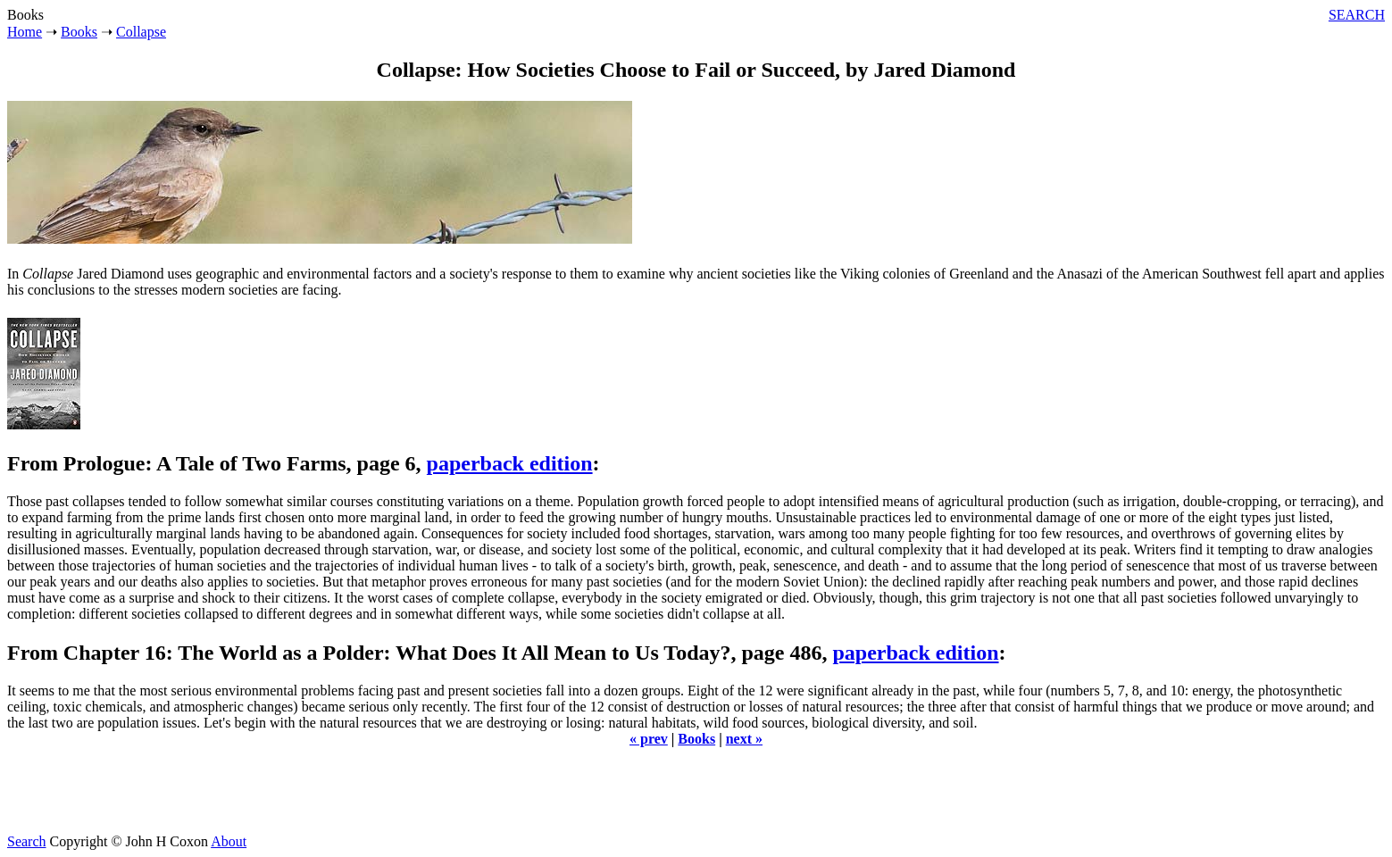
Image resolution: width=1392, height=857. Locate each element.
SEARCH (1357, 14)
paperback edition (510, 463)
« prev (648, 738)
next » (744, 738)
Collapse (141, 31)
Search (26, 841)
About (228, 841)
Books (79, 31)
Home (24, 31)
